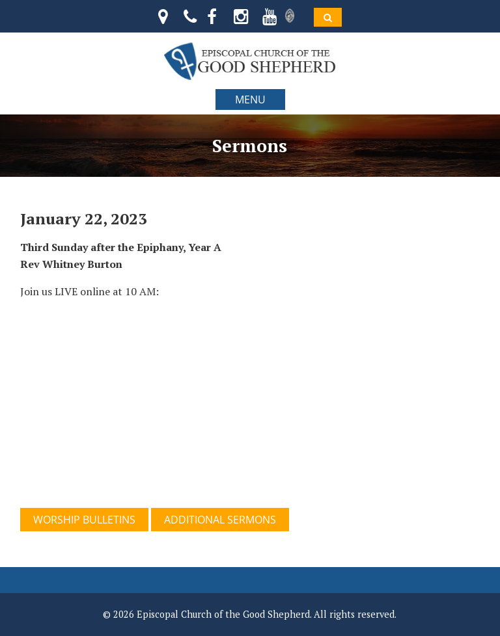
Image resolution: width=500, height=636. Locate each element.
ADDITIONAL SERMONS (220, 519)
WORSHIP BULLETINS (84, 519)
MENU (250, 99)
